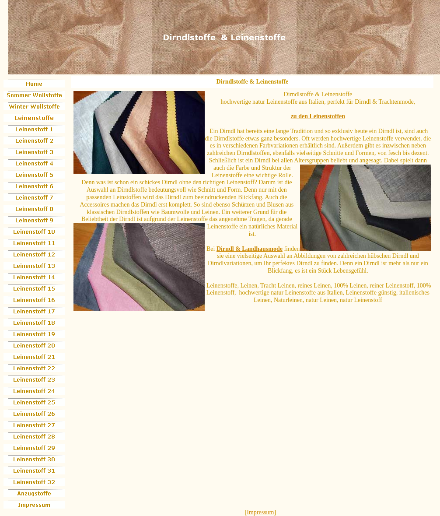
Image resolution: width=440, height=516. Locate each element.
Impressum (260, 512)
